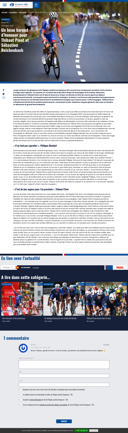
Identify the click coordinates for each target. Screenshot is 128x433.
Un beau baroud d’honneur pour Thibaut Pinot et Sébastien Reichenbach (15, 40)
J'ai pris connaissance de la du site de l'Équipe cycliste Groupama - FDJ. (58, 404)
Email (21, 380)
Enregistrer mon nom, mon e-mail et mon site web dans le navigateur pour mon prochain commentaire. (54, 389)
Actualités (13, 12)
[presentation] (64, 413)
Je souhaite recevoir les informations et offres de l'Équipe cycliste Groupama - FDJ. (48, 394)
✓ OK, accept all (81, 430)
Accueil (4, 12)
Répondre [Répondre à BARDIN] (106, 345)
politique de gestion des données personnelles (53, 404)
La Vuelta (22, 12)
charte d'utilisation (35, 399)
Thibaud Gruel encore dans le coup (98, 318)
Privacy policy (103, 430)
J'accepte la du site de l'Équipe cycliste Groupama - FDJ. (45, 399)
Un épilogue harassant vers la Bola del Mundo (60, 318)
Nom (20, 371)
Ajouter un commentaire (26, 358)
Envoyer (64, 421)
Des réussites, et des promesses (13, 318)
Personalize (93, 430)
